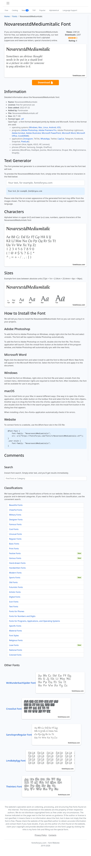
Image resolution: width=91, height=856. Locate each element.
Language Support (70, 10)
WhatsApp (45, 138)
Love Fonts (14, 645)
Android (52, 127)
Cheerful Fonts (15, 510)
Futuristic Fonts (16, 587)
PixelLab (24, 141)
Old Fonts (13, 582)
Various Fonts (15, 558)
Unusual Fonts (15, 534)
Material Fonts (15, 630)
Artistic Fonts (15, 592)
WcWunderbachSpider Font (45, 682)
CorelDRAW (23, 136)
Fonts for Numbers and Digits (22, 616)
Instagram (28, 138)
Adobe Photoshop (30, 130)
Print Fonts (14, 548)
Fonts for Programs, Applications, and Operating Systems (34, 621)
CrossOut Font (38, 708)
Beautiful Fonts (16, 505)
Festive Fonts (15, 553)
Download (45, 82)
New (25, 10)
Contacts (52, 835)
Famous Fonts (15, 524)
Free (6, 10)
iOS (58, 127)
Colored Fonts (15, 655)
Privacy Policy (41, 835)
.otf (22, 119)
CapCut (61, 138)
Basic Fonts (14, 543)
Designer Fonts (16, 519)
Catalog (15, 10)
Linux (45, 127)
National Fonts (15, 650)
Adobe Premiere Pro (48, 130)
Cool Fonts (13, 529)
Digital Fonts (14, 597)
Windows (33, 127)
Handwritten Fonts (17, 568)
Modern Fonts (15, 572)
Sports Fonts (14, 577)
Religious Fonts (16, 640)
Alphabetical (54, 10)
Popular (42, 10)
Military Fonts (15, 514)
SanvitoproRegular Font (43, 734)
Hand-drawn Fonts (17, 563)
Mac (40, 127)
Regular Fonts (15, 539)
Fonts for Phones (16, 611)
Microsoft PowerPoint (51, 133)
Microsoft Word (69, 133)
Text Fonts (13, 606)
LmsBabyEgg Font (40, 760)
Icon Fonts (13, 601)
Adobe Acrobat (18, 133)
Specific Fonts (15, 626)
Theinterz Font (38, 786)
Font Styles (14, 635)
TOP (34, 10)
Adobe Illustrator (33, 133)
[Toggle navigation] (8, 3)
